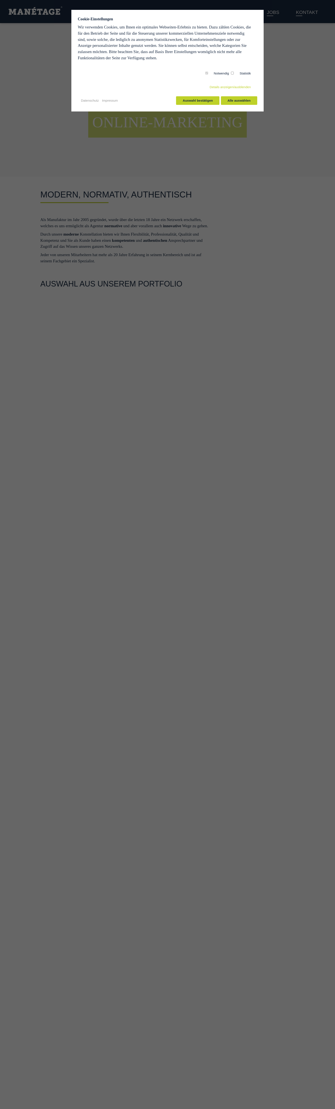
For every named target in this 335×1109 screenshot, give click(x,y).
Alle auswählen (239, 100)
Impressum (110, 100)
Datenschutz (90, 100)
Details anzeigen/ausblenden (230, 87)
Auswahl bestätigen (197, 100)
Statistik (245, 73)
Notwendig (221, 73)
